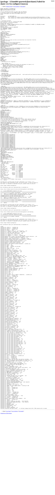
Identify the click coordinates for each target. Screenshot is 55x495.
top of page (8, 490)
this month (23, 6)
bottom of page (9, 6)
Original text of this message (6, 492)
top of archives (16, 6)
